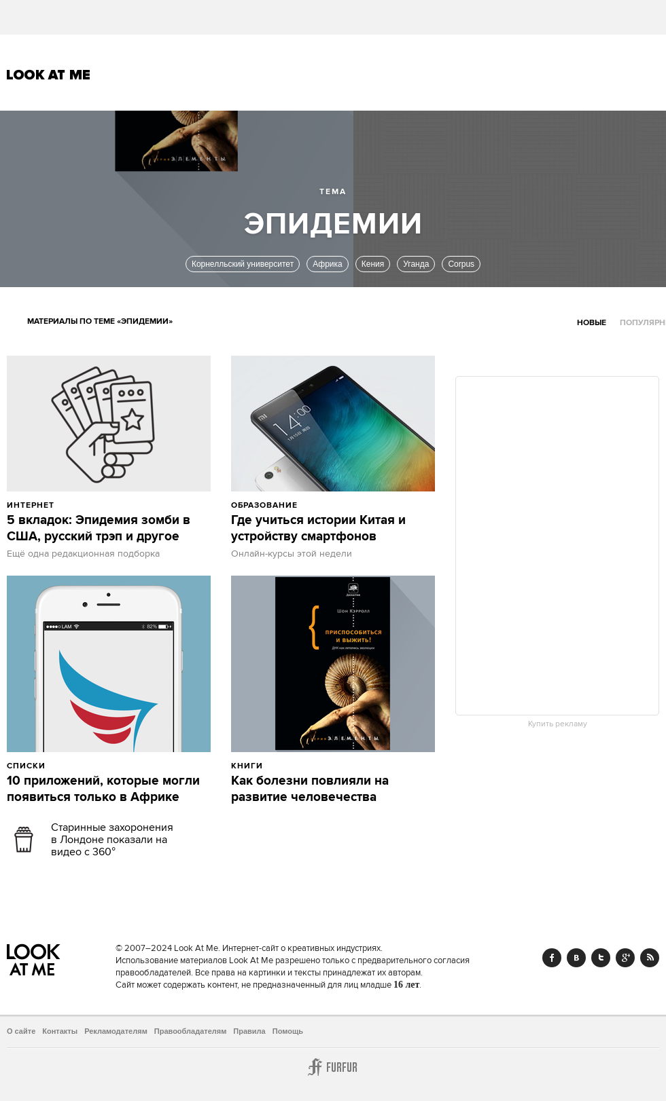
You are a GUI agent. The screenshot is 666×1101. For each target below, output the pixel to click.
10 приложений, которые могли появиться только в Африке (103, 789)
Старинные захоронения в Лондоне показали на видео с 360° (112, 839)
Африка (328, 264)
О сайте (21, 1031)
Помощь (288, 1031)
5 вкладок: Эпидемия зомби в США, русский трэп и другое (98, 528)
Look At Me (48, 74)
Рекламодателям (115, 1031)
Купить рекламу (557, 724)
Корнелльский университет (243, 264)
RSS (649, 957)
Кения (373, 264)
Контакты (59, 1031)
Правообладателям (190, 1031)
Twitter (600, 957)
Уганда (416, 264)
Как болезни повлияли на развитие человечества (310, 789)
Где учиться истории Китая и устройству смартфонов (318, 528)
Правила (249, 1031)
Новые (591, 323)
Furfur (333, 1067)
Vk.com (576, 957)
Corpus (461, 264)
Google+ (625, 957)
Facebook (551, 957)
